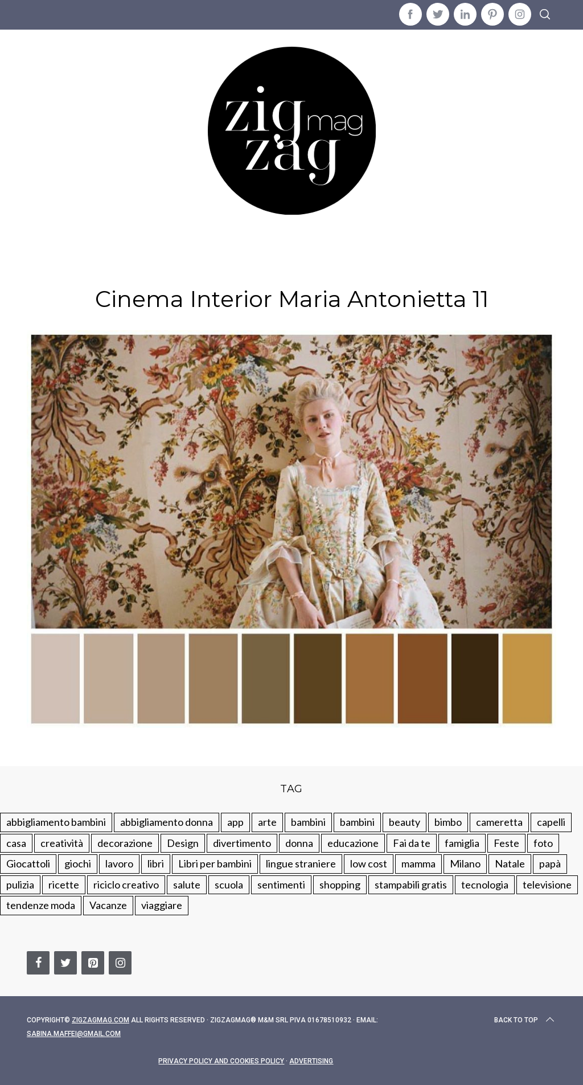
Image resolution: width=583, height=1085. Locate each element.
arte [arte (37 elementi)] (267, 822)
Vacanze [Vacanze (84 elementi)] (108, 905)
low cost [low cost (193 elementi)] (368, 863)
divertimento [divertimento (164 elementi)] (242, 843)
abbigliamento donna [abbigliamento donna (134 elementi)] (166, 822)
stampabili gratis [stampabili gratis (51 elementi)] (411, 884)
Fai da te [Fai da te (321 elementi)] (411, 843)
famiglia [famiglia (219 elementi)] (462, 843)
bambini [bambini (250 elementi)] (308, 822)
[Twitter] (65, 963)
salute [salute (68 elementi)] (186, 884)
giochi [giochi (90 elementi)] (77, 863)
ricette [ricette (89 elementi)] (63, 884)
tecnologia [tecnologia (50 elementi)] (484, 884)
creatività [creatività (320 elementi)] (61, 843)
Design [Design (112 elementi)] (183, 843)
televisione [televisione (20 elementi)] (547, 884)
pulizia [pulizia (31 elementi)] (20, 884)
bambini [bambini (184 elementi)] (357, 822)
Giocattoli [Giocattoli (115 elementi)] (28, 863)
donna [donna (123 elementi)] (299, 843)
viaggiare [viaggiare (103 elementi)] (161, 905)
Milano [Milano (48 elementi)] (465, 863)
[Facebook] (38, 963)
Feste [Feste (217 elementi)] (506, 843)
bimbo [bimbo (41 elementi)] (448, 822)
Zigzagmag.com (100, 1020)
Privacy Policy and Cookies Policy (221, 1061)
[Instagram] (120, 963)
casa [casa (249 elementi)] (16, 843)
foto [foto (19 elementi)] (543, 843)
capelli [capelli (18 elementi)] (551, 822)
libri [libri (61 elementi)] (155, 863)
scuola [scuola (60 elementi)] (229, 884)
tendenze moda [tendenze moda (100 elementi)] (40, 905)
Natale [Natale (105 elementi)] (510, 863)
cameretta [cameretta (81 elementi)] (499, 822)
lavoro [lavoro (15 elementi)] (119, 863)
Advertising (311, 1061)
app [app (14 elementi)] (235, 822)
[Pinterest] (92, 963)
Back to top (525, 1020)
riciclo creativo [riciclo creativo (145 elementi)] (126, 884)
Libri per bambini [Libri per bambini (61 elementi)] (215, 863)
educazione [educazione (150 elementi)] (353, 843)
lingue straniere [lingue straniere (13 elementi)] (301, 863)
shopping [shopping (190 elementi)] (339, 884)
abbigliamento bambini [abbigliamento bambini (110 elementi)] (56, 822)
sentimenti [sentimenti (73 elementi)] (281, 884)
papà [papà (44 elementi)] (550, 863)
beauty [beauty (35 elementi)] (404, 822)
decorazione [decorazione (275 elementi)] (125, 843)
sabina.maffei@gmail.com (74, 1034)
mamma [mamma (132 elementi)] (418, 863)
